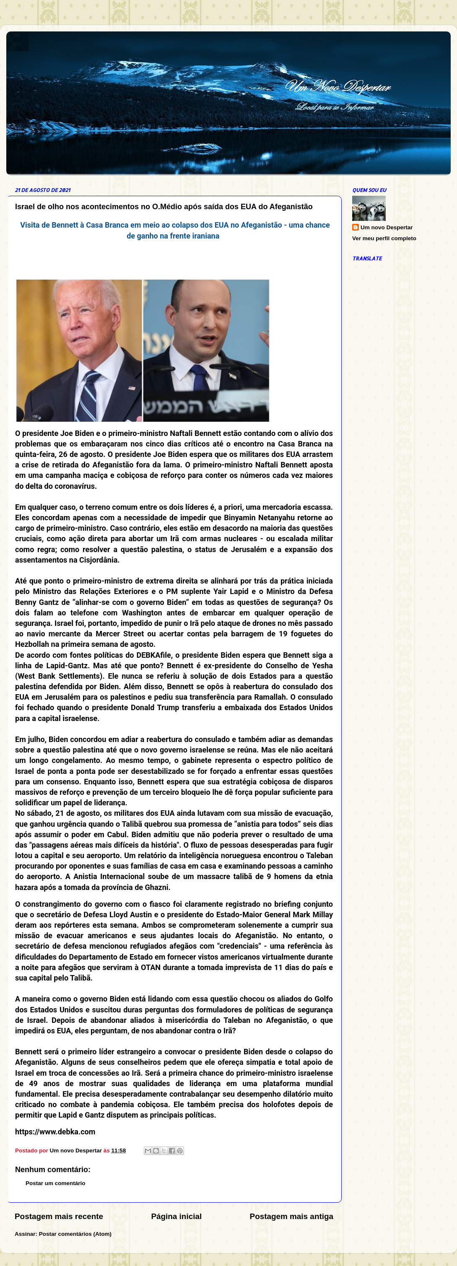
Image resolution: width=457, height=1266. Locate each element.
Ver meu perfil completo (384, 238)
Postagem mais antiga (291, 1216)
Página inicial (176, 1216)
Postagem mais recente (59, 1216)
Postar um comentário (56, 1183)
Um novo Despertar (387, 227)
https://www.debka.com (55, 1131)
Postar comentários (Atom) (75, 1234)
